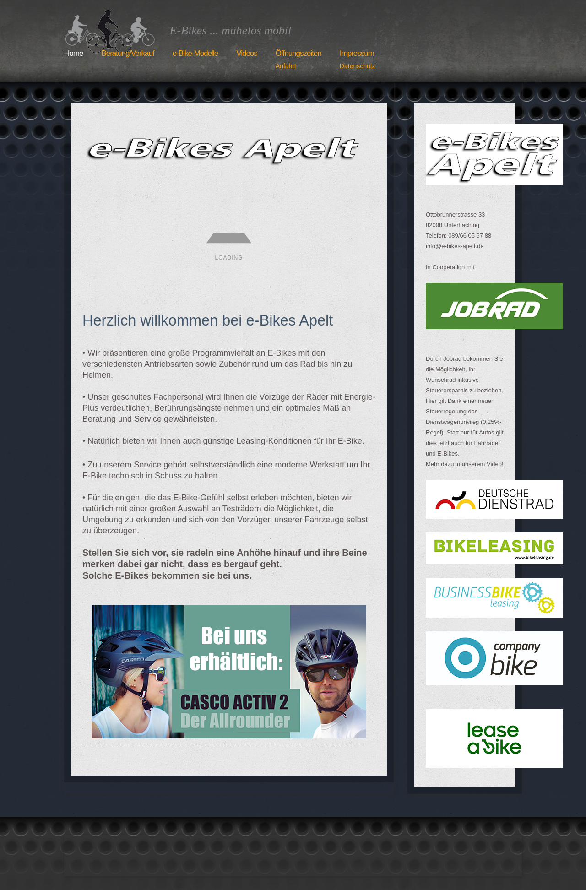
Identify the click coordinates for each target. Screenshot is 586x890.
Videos (246, 53)
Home (73, 53)
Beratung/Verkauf (127, 53)
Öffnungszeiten (298, 60)
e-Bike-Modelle (195, 53)
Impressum (357, 60)
